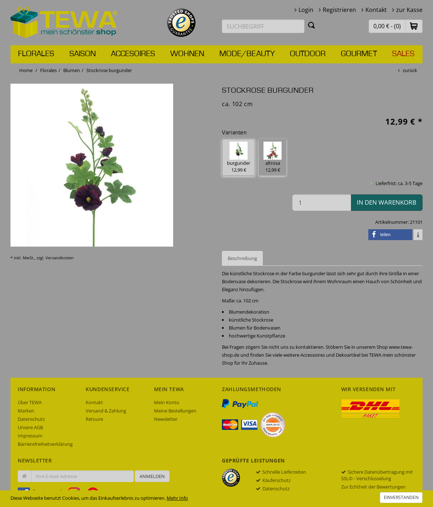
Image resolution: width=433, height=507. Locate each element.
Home (26, 70)
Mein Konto (166, 402)
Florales (36, 54)
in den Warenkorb (386, 202)
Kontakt (376, 10)
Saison (82, 54)
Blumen (71, 70)
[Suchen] (311, 25)
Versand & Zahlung (106, 410)
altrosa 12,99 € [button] (272, 157)
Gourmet (359, 54)
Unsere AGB (30, 427)
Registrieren (339, 10)
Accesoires (133, 54)
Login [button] (306, 10)
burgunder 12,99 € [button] (238, 157)
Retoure (94, 419)
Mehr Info (177, 498)
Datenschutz (31, 419)
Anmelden (152, 476)
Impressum (30, 435)
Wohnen (187, 54)
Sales (403, 54)
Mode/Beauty (247, 54)
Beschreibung (242, 258)
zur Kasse (409, 10)
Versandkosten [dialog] (60, 257)
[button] (414, 26)
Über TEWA (30, 402)
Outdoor (308, 54)
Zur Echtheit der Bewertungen (373, 486)
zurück (410, 70)
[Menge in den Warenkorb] (321, 202)
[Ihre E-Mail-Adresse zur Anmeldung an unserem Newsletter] (82, 476)
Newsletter (165, 419)
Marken (26, 410)
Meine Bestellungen (175, 410)
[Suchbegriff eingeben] (263, 26)
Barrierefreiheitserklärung (45, 444)
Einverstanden (401, 497)
